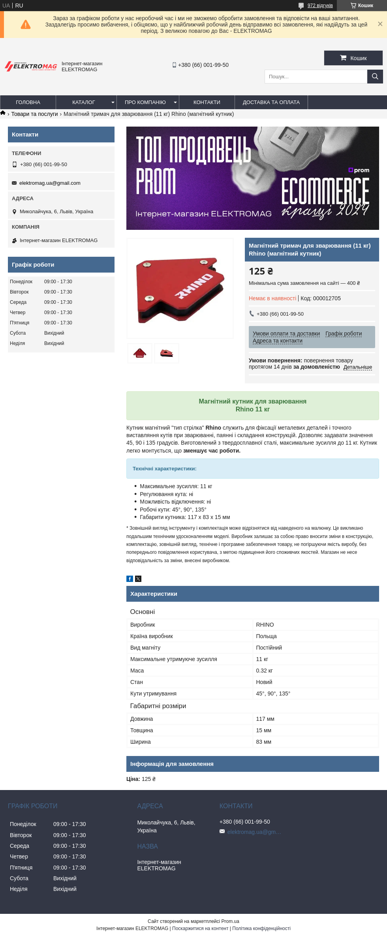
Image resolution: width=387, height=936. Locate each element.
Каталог (83, 102)
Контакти (207, 102)
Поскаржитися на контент (200, 928)
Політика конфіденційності (261, 928)
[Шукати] (375, 76)
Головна (28, 102)
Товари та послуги (34, 114)
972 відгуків (320, 5)
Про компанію (145, 102)
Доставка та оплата (271, 102)
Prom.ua (230, 921)
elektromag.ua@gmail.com (50, 183)
